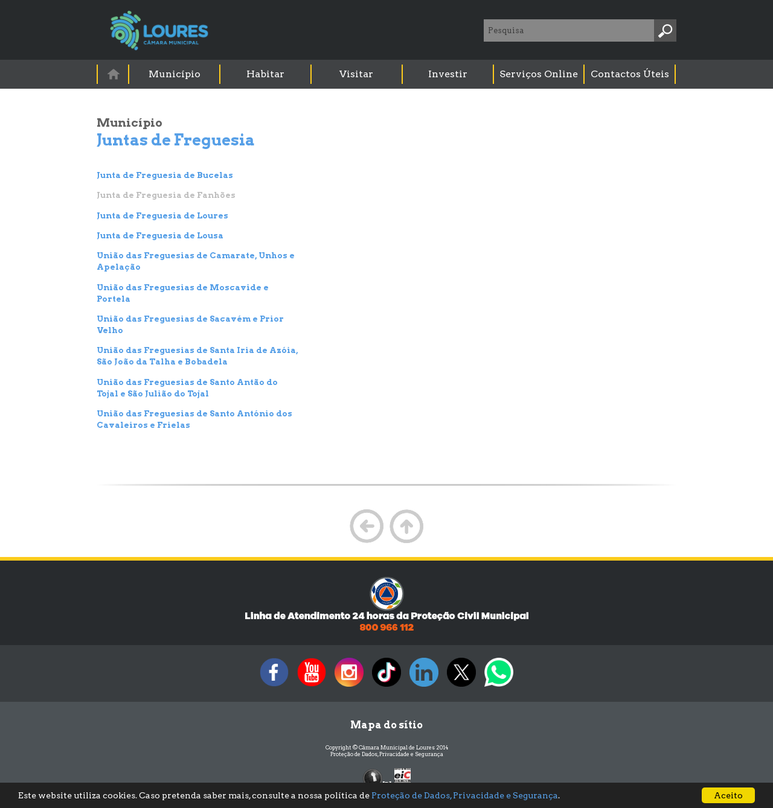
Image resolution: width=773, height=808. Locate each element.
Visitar (356, 74)
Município (174, 74)
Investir (447, 74)
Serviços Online (538, 74)
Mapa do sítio (386, 725)
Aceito (728, 795)
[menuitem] (113, 74)
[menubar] (387, 74)
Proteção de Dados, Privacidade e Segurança (386, 754)
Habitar (265, 74)
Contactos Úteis (630, 74)
